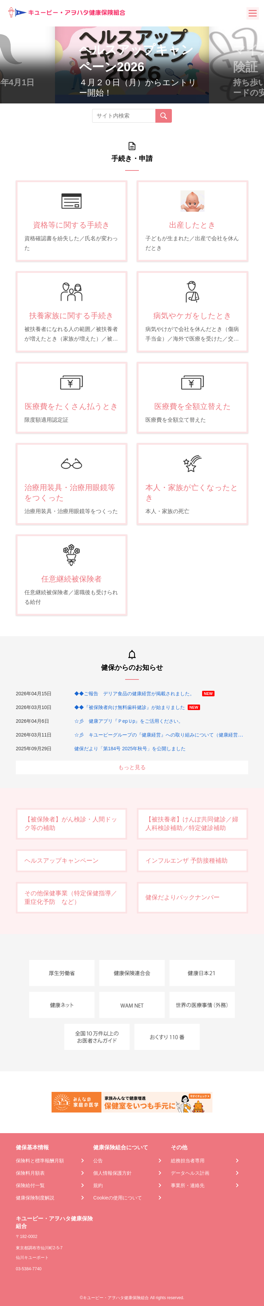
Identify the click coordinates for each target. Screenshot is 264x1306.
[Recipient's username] (123, 116)
